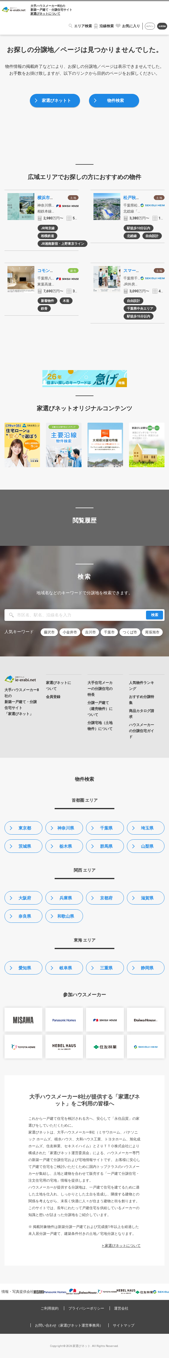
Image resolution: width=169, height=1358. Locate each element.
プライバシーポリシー (86, 1308)
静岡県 (147, 968)
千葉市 (109, 632)
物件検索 (115, 100)
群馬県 (106, 846)
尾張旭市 (152, 632)
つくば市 (130, 632)
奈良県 (25, 916)
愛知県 (25, 968)
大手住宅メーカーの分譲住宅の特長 (100, 689)
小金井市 (70, 632)
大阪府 (25, 898)
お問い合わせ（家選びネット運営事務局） (69, 1325)
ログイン (149, 26)
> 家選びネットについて (121, 1246)
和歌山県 (65, 916)
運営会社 (121, 1308)
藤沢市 (49, 632)
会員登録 (162, 26)
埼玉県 (147, 828)
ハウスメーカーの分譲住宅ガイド (141, 731)
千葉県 (106, 828)
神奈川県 (65, 828)
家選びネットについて (45, 13)
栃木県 (65, 846)
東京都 (25, 828)
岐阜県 (65, 968)
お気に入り (131, 26)
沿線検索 (106, 26)
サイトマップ (123, 1325)
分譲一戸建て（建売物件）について (100, 709)
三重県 (106, 968)
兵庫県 (65, 898)
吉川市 (90, 632)
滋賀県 (147, 898)
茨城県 (25, 846)
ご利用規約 (50, 1308)
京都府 (106, 898)
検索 (154, 615)
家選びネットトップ (56, 102)
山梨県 (147, 846)
